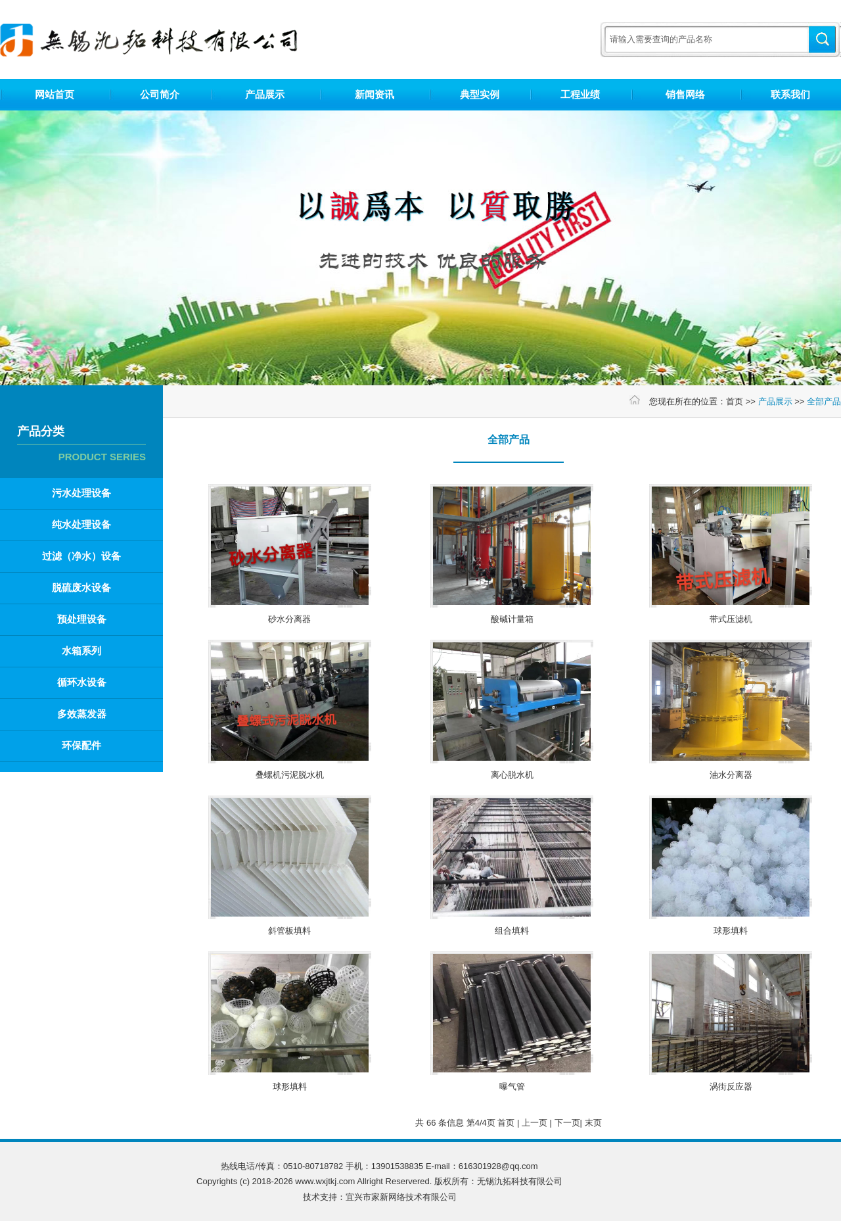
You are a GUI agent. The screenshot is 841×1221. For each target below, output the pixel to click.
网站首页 (54, 94)
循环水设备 (81, 682)
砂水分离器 (289, 619)
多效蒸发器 (81, 713)
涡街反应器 (731, 1086)
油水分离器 (731, 775)
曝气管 (512, 1086)
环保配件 (81, 745)
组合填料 (512, 931)
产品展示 (264, 94)
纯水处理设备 (81, 524)
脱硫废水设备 (81, 587)
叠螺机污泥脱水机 (290, 775)
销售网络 (685, 94)
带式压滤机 (731, 619)
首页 (734, 401)
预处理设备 (81, 619)
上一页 (534, 1123)
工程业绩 (580, 94)
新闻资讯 (374, 94)
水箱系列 (81, 650)
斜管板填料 (289, 931)
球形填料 (731, 931)
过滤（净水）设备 (81, 556)
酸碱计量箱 (512, 619)
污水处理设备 (81, 492)
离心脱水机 (512, 775)
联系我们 (790, 94)
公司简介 (159, 94)
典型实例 (479, 94)
